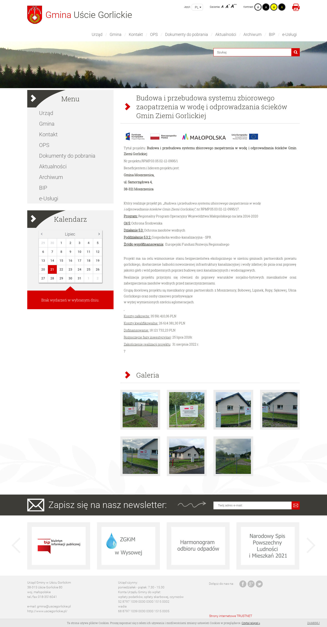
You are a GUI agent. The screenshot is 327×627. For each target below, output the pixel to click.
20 (43, 269)
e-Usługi (289, 34)
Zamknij (313, 623)
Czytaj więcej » (251, 623)
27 (43, 278)
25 (88, 269)
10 (79, 252)
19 (97, 260)
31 (79, 278)
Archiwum (252, 34)
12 (97, 252)
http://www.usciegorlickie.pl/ (47, 611)
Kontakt (136, 34)
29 (43, 243)
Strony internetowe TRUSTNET (230, 616)
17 (79, 260)
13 (43, 260)
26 (97, 269)
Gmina (115, 34)
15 (61, 260)
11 (88, 252)
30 (52, 243)
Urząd (97, 34)
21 (52, 269)
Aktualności (225, 34)
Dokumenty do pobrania (186, 34)
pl (196, 7)
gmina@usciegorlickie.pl (54, 606)
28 (52, 278)
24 (79, 269)
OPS (154, 34)
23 (70, 269)
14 (52, 260)
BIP (272, 34)
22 (61, 269)
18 (88, 260)
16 (70, 260)
